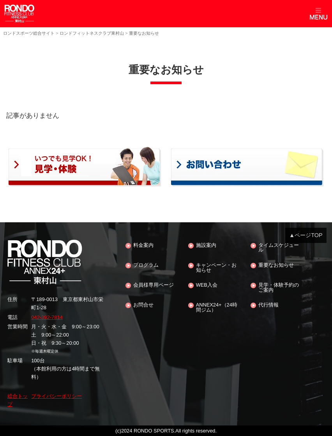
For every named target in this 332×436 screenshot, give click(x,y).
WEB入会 (206, 285)
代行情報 (268, 305)
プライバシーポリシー (56, 396)
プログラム (146, 265)
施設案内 (206, 245)
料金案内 (143, 245)
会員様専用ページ (153, 285)
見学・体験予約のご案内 (278, 288)
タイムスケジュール (278, 248)
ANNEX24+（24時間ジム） (216, 308)
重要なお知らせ (276, 265)
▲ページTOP (306, 235)
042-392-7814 (47, 317)
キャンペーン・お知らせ (216, 268)
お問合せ (143, 305)
